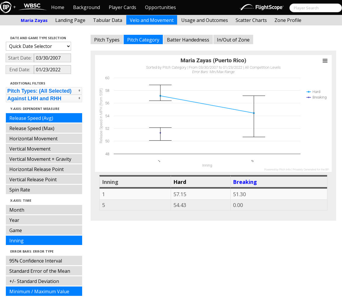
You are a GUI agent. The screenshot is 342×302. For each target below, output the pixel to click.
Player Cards (122, 7)
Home (57, 7)
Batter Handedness (188, 40)
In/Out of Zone (233, 40)
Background (86, 7)
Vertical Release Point (33, 179)
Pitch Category (143, 40)
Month (16, 210)
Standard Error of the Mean (39, 271)
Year (14, 220)
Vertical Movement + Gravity (40, 159)
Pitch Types (107, 40)
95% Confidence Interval (35, 261)
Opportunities (160, 7)
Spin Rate (19, 190)
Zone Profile (287, 20)
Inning (16, 240)
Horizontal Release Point (36, 169)
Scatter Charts (251, 20)
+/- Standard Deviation (34, 281)
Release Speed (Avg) (31, 118)
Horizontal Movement (33, 138)
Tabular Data (107, 20)
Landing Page (70, 20)
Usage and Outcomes (204, 20)
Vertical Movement (30, 149)
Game (15, 230)
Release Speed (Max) (31, 128)
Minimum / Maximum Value (39, 291)
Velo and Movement (152, 20)
